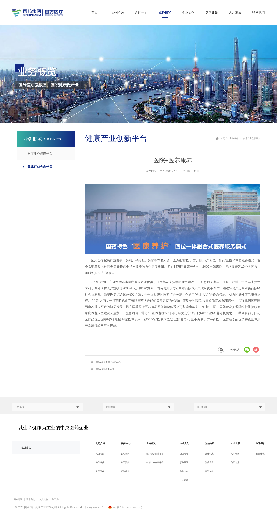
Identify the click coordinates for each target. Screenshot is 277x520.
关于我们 (64, 499)
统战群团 (208, 462)
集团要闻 (125, 462)
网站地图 (19, 499)
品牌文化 (184, 471)
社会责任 (184, 480)
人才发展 (235, 12)
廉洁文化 (208, 471)
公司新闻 (125, 454)
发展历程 (101, 471)
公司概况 (101, 462)
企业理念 (184, 454)
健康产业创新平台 (249, 138)
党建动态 (208, 454)
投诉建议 (27, 448)
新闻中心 (141, 12)
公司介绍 (118, 12)
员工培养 (233, 462)
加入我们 (49, 499)
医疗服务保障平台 (156, 454)
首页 (94, 12)
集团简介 (101, 454)
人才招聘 (233, 454)
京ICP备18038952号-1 (98, 507)
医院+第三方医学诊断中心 (111, 362)
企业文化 (188, 12)
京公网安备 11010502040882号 (136, 507)
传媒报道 (125, 471)
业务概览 (165, 12)
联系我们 (258, 12)
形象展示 (184, 462)
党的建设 (211, 12)
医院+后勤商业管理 (107, 369)
